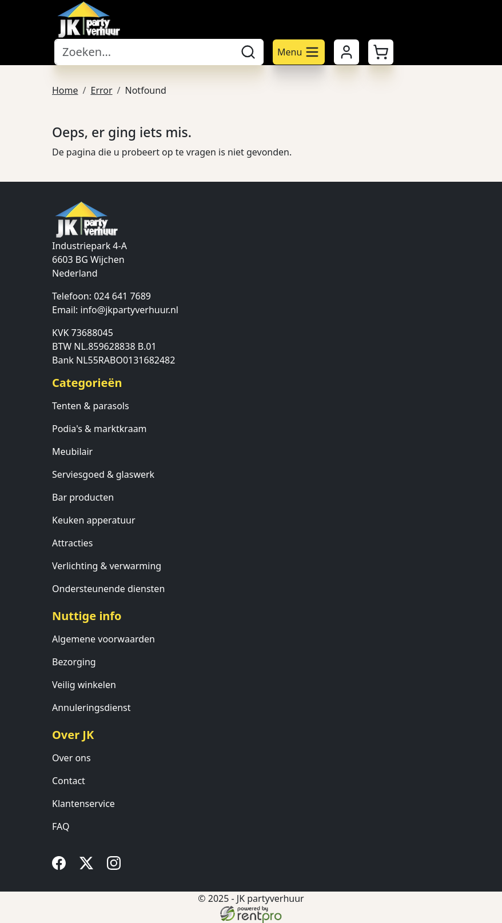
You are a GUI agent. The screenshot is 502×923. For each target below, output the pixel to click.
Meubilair (72, 451)
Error (101, 90)
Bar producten (83, 497)
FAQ (60, 826)
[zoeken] (248, 52)
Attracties (72, 543)
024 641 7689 (122, 296)
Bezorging (74, 662)
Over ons (71, 758)
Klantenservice (83, 803)
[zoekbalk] (143, 52)
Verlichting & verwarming (106, 566)
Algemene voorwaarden (103, 639)
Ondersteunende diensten (108, 588)
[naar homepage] (88, 19)
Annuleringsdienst (91, 707)
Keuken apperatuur (94, 520)
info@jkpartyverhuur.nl (129, 309)
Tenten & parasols (90, 405)
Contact (68, 780)
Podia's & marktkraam (99, 428)
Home (65, 90)
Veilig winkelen (84, 684)
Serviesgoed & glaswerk (103, 474)
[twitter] (88, 866)
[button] (380, 52)
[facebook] (61, 866)
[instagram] (116, 866)
